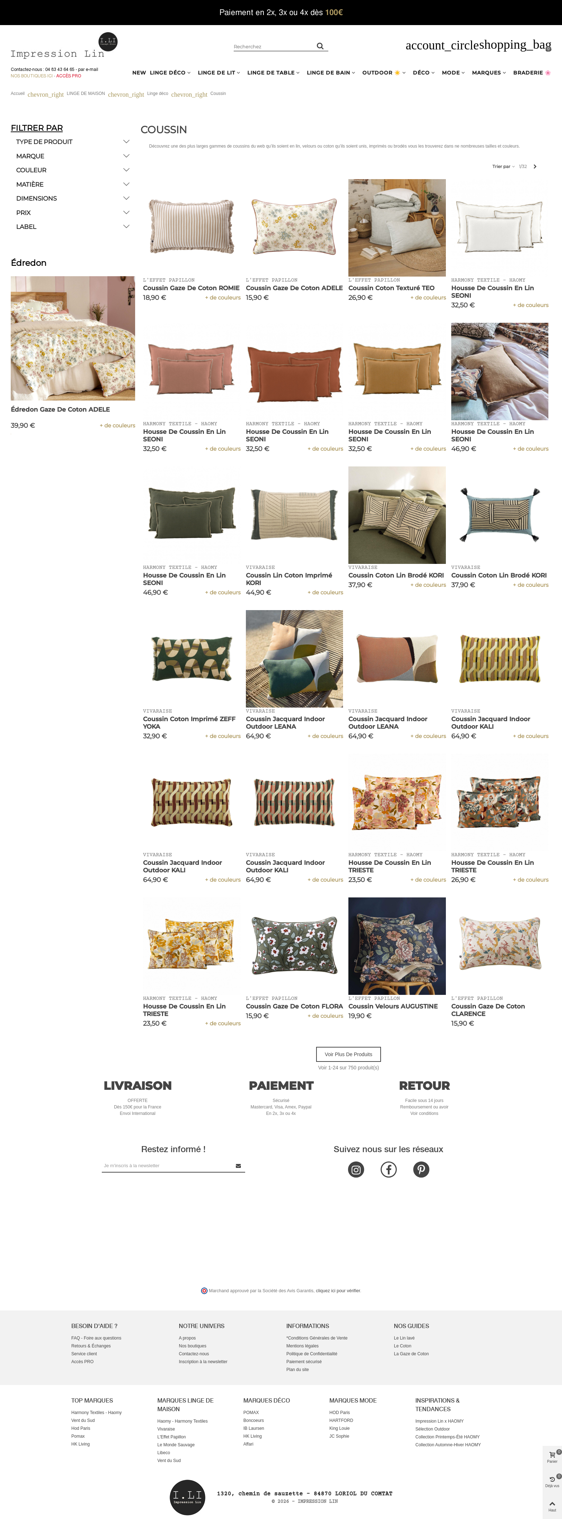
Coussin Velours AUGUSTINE (393, 1006)
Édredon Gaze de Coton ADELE (60, 409)
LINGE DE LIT (216, 73)
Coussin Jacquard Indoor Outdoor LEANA (285, 722)
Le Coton (402, 1345)
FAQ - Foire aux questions (96, 1338)
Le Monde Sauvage (176, 1444)
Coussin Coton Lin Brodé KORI (396, 575)
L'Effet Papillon (171, 1436)
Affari (248, 1444)
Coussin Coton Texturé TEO (391, 288)
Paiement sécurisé (304, 1361)
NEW (139, 73)
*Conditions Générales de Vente (317, 1338)
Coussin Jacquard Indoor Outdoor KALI (490, 722)
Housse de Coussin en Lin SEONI (492, 291)
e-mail (92, 69)
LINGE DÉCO (168, 73)
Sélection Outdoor (432, 1429)
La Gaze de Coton (411, 1353)
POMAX (251, 1412)
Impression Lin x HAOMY (439, 1421)
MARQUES (486, 73)
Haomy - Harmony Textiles (182, 1421)
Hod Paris (80, 1428)
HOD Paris (339, 1412)
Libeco (163, 1452)
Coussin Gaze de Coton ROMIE (191, 288)
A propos (187, 1338)
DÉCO (421, 73)
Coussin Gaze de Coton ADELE (294, 288)
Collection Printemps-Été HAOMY (447, 1436)
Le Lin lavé (404, 1338)
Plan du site (297, 1369)
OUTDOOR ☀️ (381, 73)
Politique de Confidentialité (311, 1353)
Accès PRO (82, 1361)
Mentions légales (302, 1345)
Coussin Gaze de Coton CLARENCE (488, 1010)
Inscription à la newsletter (203, 1361)
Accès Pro (68, 76)
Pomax (78, 1436)
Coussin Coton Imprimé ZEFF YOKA (189, 722)
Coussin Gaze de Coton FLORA (294, 1006)
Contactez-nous (194, 1353)
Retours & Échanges (91, 1345)
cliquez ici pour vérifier (338, 1290)
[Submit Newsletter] (238, 1165)
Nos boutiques (192, 1345)
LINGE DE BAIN (328, 73)
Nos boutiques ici (32, 76)
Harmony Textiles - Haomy (96, 1412)
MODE (451, 73)
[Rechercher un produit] (320, 46)
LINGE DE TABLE (271, 73)
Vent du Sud (83, 1420)
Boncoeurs (253, 1420)
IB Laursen (253, 1428)
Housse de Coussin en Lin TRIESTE (389, 866)
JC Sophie (339, 1436)
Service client (84, 1353)
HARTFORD (341, 1420)
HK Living (80, 1444)
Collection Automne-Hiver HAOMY (448, 1444)
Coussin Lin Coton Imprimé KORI (289, 579)
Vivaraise (166, 1429)
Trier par (504, 166)
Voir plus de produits (348, 1054)
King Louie (339, 1428)
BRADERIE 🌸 (532, 73)
